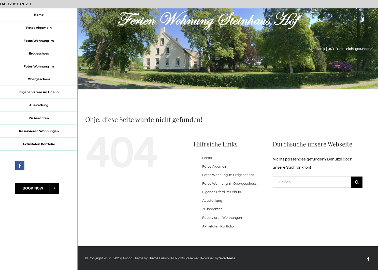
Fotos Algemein (214, 166)
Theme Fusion (158, 258)
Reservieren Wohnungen (222, 218)
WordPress (227, 258)
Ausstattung (212, 200)
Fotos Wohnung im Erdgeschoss (228, 175)
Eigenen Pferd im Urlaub (221, 192)
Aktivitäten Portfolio (218, 226)
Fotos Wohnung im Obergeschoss (229, 183)
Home (207, 158)
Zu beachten (212, 209)
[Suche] (356, 182)
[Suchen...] (312, 182)
